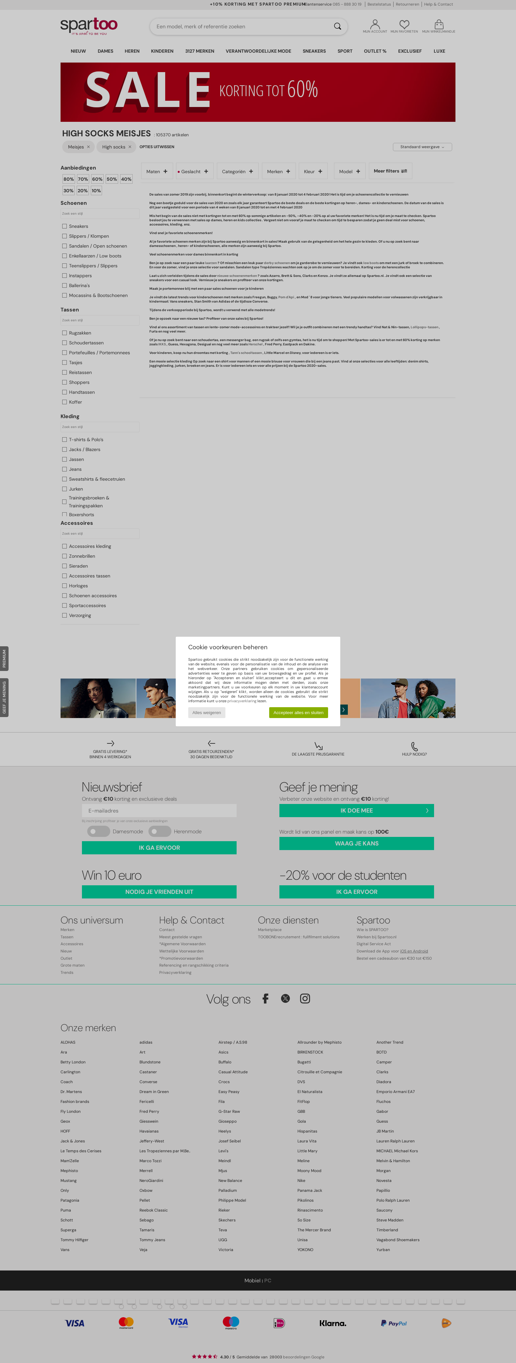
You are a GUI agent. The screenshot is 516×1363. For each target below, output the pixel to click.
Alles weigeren (207, 712)
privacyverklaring (241, 701)
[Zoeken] (337, 26)
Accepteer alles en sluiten (298, 712)
